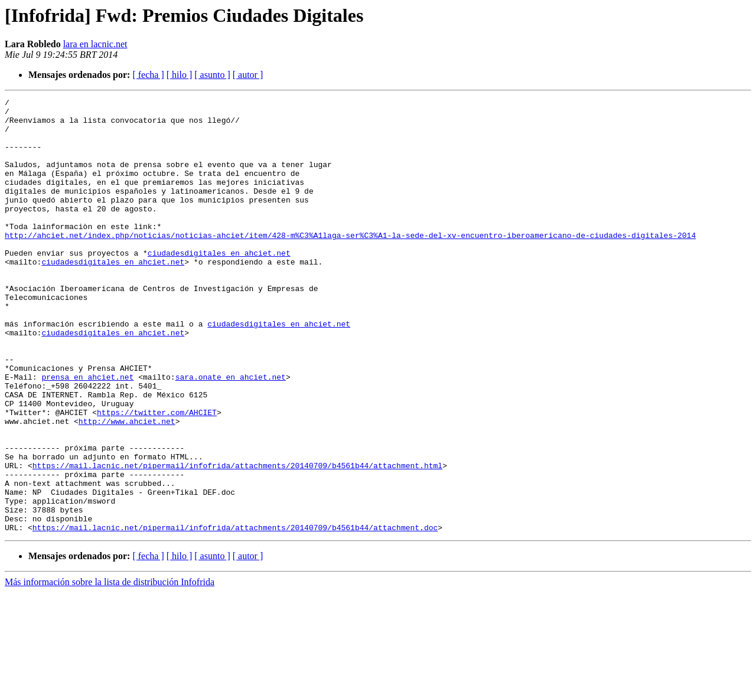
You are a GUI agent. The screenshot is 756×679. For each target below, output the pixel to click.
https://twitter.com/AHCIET (157, 476)
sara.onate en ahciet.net (230, 433)
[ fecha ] (148, 75)
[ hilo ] (180, 75)
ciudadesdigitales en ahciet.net (219, 284)
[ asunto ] (212, 75)
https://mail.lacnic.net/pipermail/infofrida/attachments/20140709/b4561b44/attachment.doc (235, 614)
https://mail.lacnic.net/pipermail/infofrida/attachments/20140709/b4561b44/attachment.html (237, 539)
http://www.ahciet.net (127, 486)
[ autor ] (248, 75)
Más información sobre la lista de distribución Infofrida (109, 669)
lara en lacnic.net (95, 44)
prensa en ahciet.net (87, 433)
